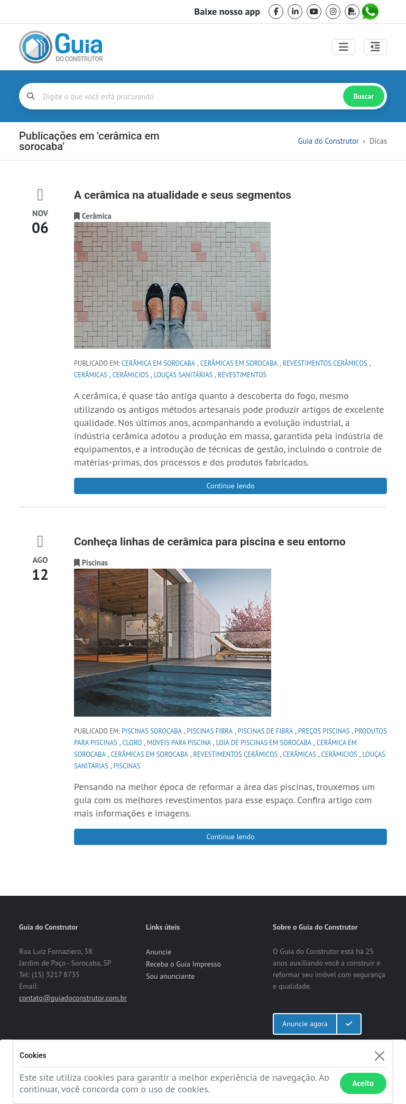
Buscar (364, 96)
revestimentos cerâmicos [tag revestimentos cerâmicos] (325, 363)
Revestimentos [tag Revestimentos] (242, 374)
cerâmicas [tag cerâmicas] (90, 374)
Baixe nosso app (227, 11)
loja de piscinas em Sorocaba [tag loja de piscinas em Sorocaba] (264, 742)
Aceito (363, 1083)
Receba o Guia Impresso (183, 964)
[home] (61, 47)
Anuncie (158, 952)
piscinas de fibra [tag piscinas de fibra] (265, 731)
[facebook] (276, 11)
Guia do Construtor (328, 141)
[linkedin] (295, 11)
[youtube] (314, 11)
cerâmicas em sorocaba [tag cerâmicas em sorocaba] (239, 363)
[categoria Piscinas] (95, 563)
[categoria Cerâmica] (97, 216)
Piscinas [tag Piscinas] (127, 766)
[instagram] (333, 11)
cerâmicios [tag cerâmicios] (131, 374)
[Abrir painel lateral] (375, 47)
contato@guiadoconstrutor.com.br (73, 998)
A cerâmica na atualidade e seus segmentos (182, 195)
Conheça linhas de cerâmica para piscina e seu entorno (210, 541)
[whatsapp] (371, 11)
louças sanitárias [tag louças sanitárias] (183, 374)
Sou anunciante (170, 976)
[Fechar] (379, 1056)
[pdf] (352, 11)
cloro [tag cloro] (132, 742)
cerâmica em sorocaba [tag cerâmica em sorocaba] (158, 363)
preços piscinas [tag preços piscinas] (324, 731)
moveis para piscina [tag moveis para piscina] (179, 742)
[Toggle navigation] (343, 47)
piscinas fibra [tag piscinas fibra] (210, 731)
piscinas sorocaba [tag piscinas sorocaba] (152, 731)
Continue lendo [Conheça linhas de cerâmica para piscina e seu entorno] (230, 836)
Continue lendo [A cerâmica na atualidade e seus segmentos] (230, 485)
